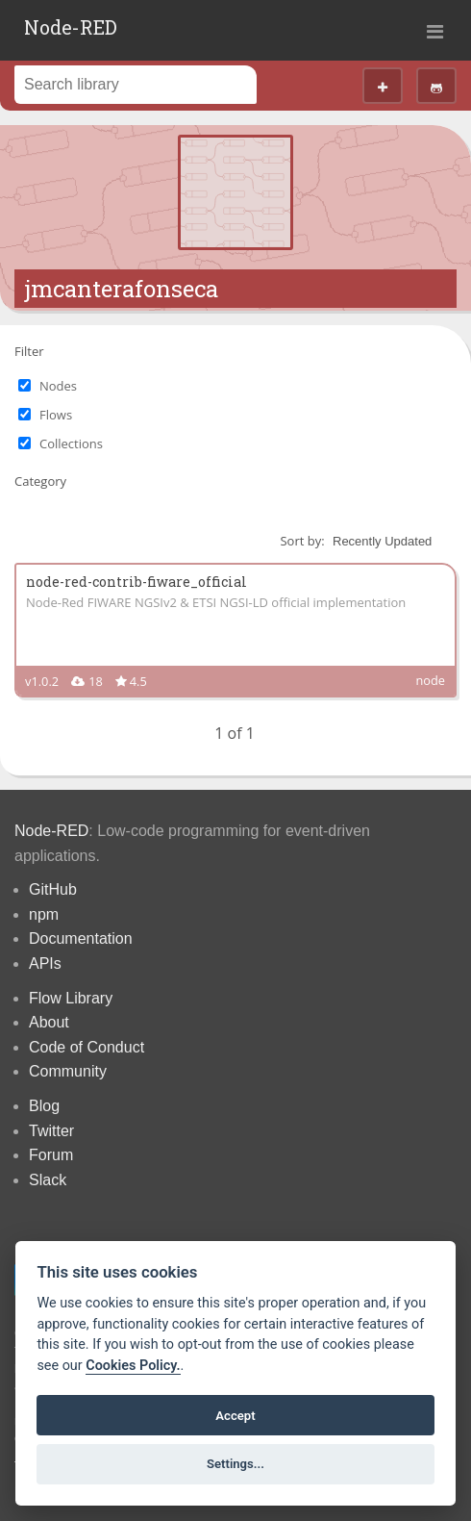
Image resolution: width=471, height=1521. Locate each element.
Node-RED (70, 26)
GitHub (53, 889)
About (49, 1022)
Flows (55, 414)
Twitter (51, 1131)
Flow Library (70, 998)
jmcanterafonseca (121, 288)
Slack (47, 1180)
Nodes (58, 385)
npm (44, 914)
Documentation (81, 938)
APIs (45, 963)
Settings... (235, 1464)
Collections (71, 443)
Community (68, 1071)
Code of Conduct (86, 1047)
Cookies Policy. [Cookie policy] (133, 1365)
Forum (51, 1155)
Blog (44, 1106)
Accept (235, 1415)
